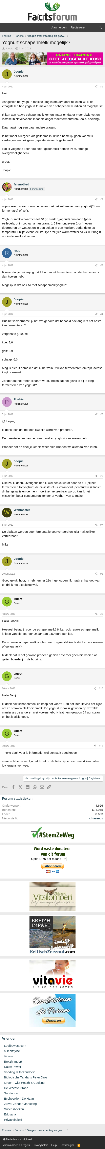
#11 (101, 746)
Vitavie (8, 1056)
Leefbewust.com (15, 1045)
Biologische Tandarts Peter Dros (25, 1077)
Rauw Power (12, 1066)
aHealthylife (12, 1051)
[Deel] (96, 86)
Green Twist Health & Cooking (24, 1082)
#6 (101, 476)
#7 (101, 524)
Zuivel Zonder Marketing (20, 1103)
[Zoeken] (100, 27)
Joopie (9, 48)
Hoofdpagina (67, 1145)
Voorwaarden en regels (16, 1145)
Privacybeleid (13, 1119)
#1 (101, 86)
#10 (101, 688)
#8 (101, 573)
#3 (101, 265)
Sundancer (11, 1093)
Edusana (10, 1114)
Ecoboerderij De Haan (19, 1098)
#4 (101, 314)
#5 (101, 414)
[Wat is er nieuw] (92, 27)
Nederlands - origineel (17, 1139)
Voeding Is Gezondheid (19, 1072)
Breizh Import (13, 1061)
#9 (101, 614)
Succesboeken (14, 1109)
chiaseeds (96, 818)
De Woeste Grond (16, 1088)
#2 (101, 199)
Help (54, 1145)
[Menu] (5, 27)
